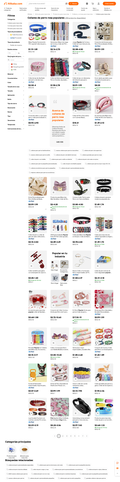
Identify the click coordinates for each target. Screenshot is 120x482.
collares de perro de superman (92, 150)
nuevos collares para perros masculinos (66, 150)
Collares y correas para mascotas (82, 14)
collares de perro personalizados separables (19, 465)
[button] (66, 3)
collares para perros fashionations (39, 150)
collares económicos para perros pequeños (42, 168)
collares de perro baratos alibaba (16, 469)
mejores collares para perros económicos (41, 172)
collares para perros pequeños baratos (78, 465)
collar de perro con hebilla (37, 159)
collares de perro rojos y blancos (96, 469)
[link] (117, 463)
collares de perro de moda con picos (87, 159)
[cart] (93, 4)
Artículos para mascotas (42, 14)
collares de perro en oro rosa (40, 474)
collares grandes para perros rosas (91, 155)
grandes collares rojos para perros (95, 478)
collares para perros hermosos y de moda (50, 465)
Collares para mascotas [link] (103, 14)
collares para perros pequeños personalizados (43, 164)
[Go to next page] (87, 436)
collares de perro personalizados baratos (71, 168)
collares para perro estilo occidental (60, 159)
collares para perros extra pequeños (69, 478)
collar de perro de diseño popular (71, 164)
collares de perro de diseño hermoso (65, 155)
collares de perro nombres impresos (64, 474)
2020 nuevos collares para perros (17, 474)
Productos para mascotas (61, 14)
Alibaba (30, 14)
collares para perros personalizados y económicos (67, 469)
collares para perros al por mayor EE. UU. (97, 164)
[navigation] (15, 225)
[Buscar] (73, 3)
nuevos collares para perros (15, 478)
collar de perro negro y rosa (40, 469)
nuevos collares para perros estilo (39, 155)
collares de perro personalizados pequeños (41, 478)
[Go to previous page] (55, 436)
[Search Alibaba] (46, 4)
